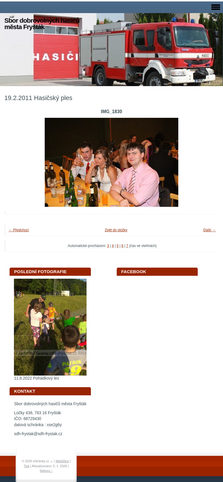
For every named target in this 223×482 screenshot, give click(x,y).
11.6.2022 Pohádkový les (36, 378)
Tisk (26, 466)
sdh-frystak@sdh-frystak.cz (38, 434)
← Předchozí (19, 230)
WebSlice (62, 461)
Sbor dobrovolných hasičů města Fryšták (41, 24)
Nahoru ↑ (46, 470)
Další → (209, 230)
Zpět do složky (116, 230)
